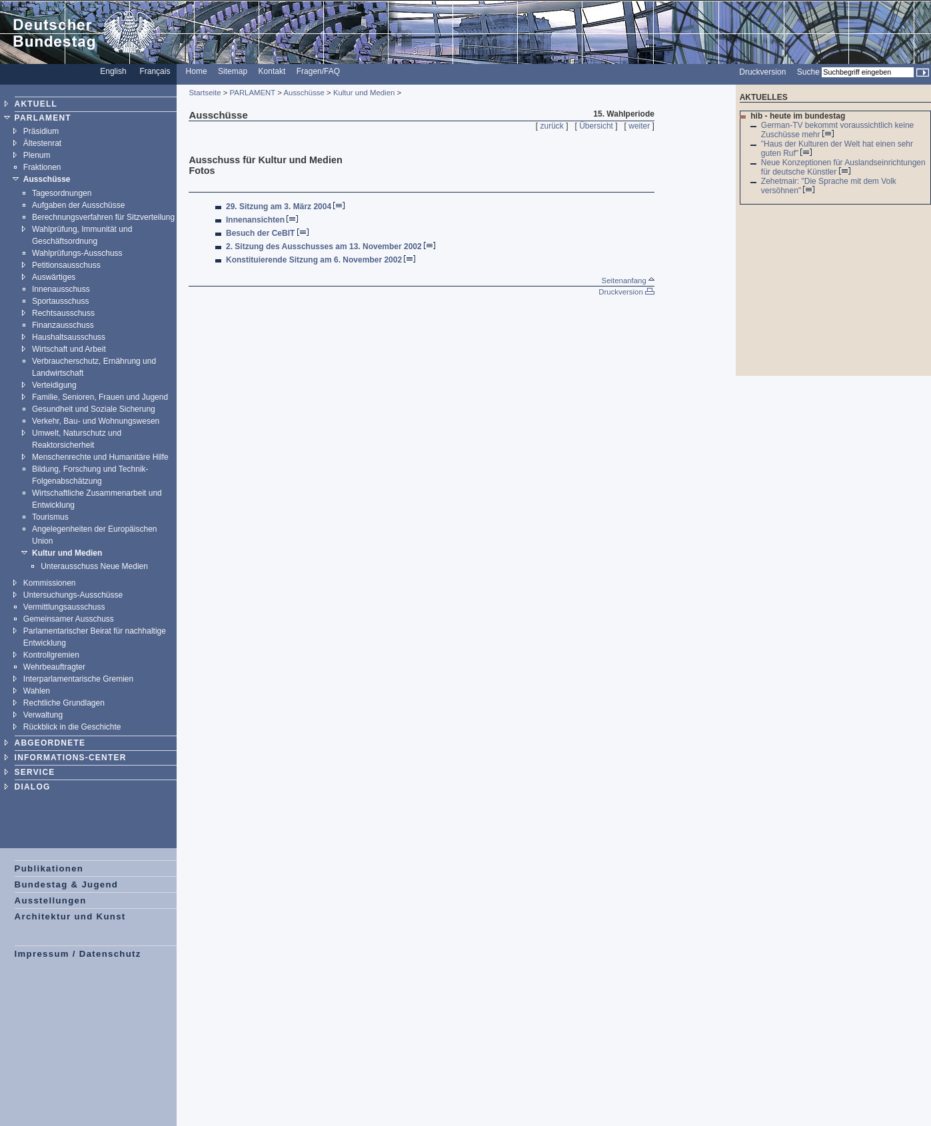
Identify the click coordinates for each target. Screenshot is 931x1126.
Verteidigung (54, 385)
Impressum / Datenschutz (78, 954)
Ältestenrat (42, 143)
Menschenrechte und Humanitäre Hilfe (100, 457)
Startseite (205, 93)
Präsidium (41, 131)
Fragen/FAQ (318, 71)
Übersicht (596, 126)
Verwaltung (43, 715)
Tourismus (50, 517)
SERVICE (35, 772)
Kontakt (272, 71)
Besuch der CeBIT (260, 233)
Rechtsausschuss (63, 313)
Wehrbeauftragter (54, 667)
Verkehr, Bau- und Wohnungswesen (95, 421)
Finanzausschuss (63, 325)
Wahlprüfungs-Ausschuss (77, 253)
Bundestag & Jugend (67, 884)
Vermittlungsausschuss (64, 607)
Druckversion (762, 72)
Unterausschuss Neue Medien (94, 566)
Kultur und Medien (67, 553)
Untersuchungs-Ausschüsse (73, 595)
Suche (808, 72)
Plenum (37, 155)
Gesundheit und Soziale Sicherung (93, 409)
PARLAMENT (43, 118)
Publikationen (49, 868)
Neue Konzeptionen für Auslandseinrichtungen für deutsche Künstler (843, 167)
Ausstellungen (51, 900)
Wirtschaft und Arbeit (69, 349)
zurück (552, 126)
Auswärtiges (53, 277)
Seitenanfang (628, 280)
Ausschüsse (47, 179)
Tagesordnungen (61, 193)
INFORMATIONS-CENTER (71, 757)
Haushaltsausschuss (68, 337)
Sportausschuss (60, 301)
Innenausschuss (61, 289)
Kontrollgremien (51, 655)
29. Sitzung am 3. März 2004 (278, 206)
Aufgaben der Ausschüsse (78, 205)
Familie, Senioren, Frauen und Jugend (100, 397)
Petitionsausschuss (66, 265)
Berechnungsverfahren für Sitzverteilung (103, 217)
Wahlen (36, 691)
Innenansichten (255, 220)
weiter (639, 126)
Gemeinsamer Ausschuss (68, 619)
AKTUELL (36, 104)
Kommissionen (49, 583)
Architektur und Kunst (70, 916)
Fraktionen (42, 167)
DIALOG (33, 787)
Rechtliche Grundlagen (64, 703)
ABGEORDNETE (50, 743)
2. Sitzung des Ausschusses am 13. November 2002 (324, 246)
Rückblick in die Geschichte (72, 727)
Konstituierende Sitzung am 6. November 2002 (314, 260)
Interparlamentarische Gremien (78, 679)
